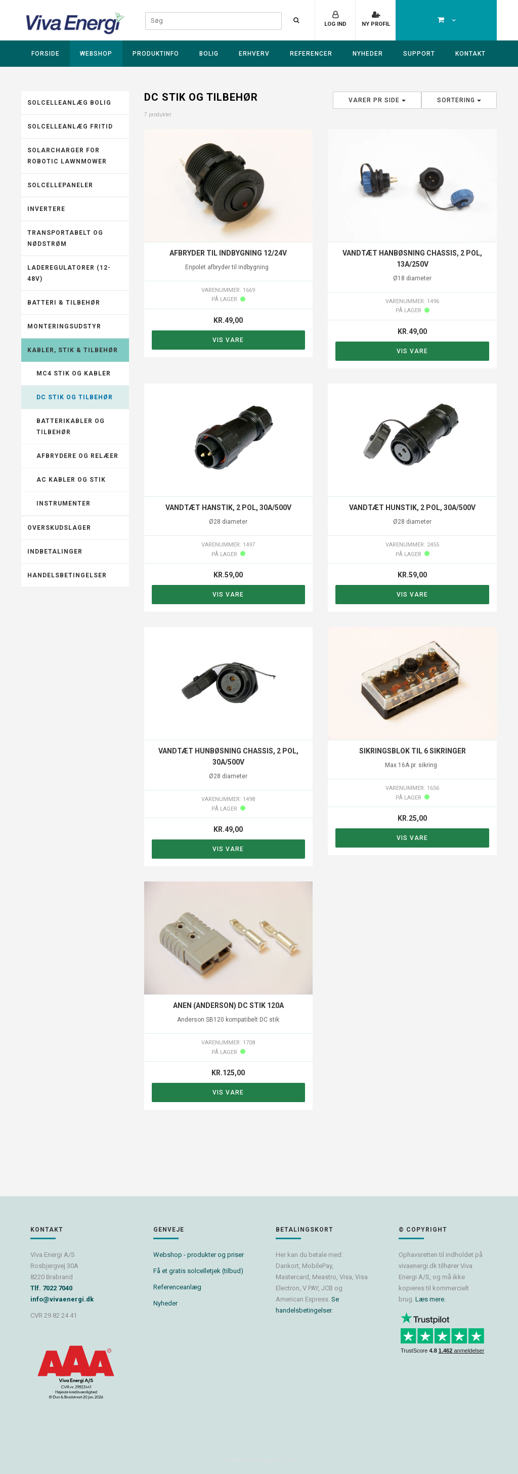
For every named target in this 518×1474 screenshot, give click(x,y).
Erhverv (254, 53)
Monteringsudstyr (64, 326)
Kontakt (470, 53)
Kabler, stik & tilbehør (72, 350)
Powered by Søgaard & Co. (260, 1460)
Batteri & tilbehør (63, 302)
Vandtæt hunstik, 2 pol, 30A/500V (412, 507)
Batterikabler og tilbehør (70, 426)
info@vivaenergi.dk (62, 1299)
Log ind (335, 24)
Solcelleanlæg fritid (70, 126)
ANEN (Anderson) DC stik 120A (228, 1005)
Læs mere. (430, 1299)
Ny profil (376, 24)
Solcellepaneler (60, 185)
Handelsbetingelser (67, 575)
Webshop (96, 53)
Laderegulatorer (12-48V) (69, 273)
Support (419, 53)
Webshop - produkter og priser (198, 1254)
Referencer (311, 53)
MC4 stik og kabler (73, 373)
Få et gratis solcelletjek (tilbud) (198, 1271)
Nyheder (368, 53)
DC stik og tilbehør (74, 397)
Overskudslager (59, 527)
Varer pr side (377, 100)
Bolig (209, 53)
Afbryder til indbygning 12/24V (228, 253)
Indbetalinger (54, 551)
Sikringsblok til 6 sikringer (412, 751)
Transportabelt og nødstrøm (65, 238)
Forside (45, 53)
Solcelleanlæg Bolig (69, 102)
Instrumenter (63, 503)
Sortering (459, 100)
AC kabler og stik (71, 479)
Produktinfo (156, 53)
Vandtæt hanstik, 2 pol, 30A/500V (228, 507)
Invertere (46, 209)
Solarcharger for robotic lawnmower (67, 156)
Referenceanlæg (177, 1287)
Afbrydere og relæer (77, 455)
